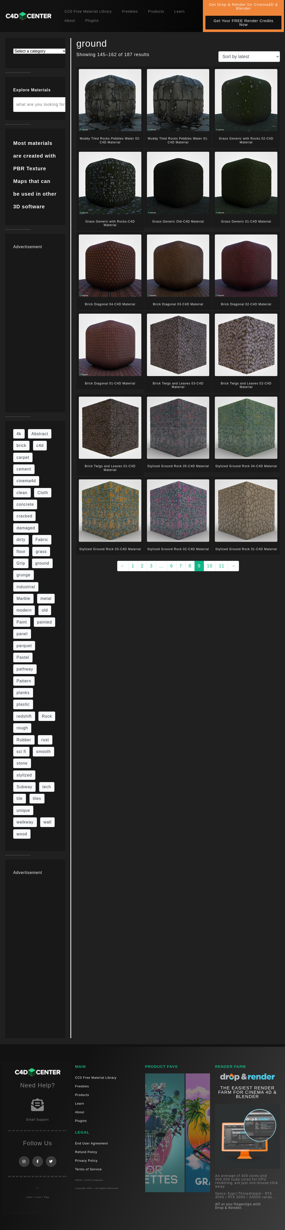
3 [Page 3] (151, 565)
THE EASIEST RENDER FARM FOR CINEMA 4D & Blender (247, 1092)
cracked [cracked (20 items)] (24, 516)
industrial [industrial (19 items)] (26, 587)
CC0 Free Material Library (88, 11)
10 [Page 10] (210, 565)
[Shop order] (249, 56)
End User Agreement (91, 1143)
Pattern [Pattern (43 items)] (24, 681)
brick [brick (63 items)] (21, 445)
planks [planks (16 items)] (23, 692)
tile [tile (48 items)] (20, 798)
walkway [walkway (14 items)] (25, 822)
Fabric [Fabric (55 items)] (42, 539)
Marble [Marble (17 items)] (23, 598)
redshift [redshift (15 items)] (24, 716)
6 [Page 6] (171, 565)
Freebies (130, 11)
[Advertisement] (35, 328)
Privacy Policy (86, 1160)
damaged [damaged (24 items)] (26, 528)
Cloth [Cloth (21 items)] (42, 493)
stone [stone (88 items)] (22, 763)
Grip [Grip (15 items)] (21, 563)
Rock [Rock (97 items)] (47, 716)
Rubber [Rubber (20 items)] (24, 740)
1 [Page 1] (133, 565)
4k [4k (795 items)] (19, 434)
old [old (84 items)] (45, 610)
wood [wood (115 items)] (22, 834)
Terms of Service (88, 1169)
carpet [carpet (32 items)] (23, 457)
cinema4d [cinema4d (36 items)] (26, 481)
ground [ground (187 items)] (42, 563)
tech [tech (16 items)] (46, 787)
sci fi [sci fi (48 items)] (21, 751)
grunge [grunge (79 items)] (24, 575)
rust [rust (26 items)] (45, 740)
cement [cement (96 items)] (24, 469)
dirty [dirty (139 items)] (21, 539)
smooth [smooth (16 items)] (43, 751)
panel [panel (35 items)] (22, 634)
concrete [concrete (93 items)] (25, 504)
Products (156, 11)
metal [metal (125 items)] (46, 598)
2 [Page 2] (142, 565)
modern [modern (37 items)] (24, 610)
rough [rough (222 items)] (22, 728)
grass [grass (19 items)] (41, 551)
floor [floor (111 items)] (21, 551)
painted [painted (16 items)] (44, 622)
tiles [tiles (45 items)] (37, 798)
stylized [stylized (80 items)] (24, 775)
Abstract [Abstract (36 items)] (39, 434)
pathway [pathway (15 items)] (25, 669)
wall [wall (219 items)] (47, 822)
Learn (179, 11)
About (70, 21)
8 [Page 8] (190, 565)
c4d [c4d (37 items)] (39, 445)
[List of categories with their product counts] (39, 51)
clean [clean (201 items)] (22, 493)
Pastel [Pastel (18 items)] (23, 657)
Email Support (37, 1119)
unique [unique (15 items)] (23, 810)
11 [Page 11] (221, 565)
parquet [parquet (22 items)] (24, 646)
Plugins (92, 21)
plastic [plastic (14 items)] (23, 704)
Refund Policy (86, 1152)
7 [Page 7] (180, 565)
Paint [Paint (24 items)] (22, 622)
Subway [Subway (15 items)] (24, 787)
